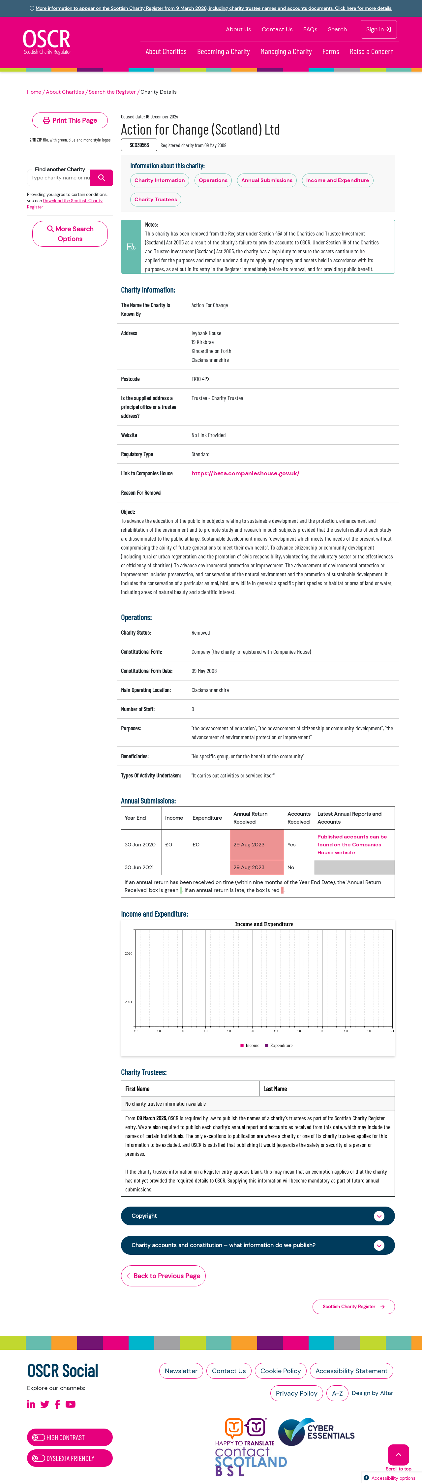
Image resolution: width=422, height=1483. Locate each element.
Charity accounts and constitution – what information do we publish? (227, 1246)
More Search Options (70, 234)
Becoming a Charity (223, 51)
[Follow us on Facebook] (57, 1406)
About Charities (166, 51)
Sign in (378, 29)
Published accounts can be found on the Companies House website (352, 844)
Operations (213, 180)
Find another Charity (60, 169)
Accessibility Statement (352, 1372)
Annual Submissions (266, 180)
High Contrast (58, 1438)
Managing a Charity (286, 51)
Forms (330, 51)
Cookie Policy (280, 1372)
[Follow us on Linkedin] (31, 1406)
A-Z (337, 1394)
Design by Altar (372, 1394)
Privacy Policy (296, 1394)
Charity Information (160, 180)
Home (34, 91)
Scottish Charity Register (354, 1308)
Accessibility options (393, 1478)
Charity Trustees (156, 199)
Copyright (145, 1216)
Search (337, 29)
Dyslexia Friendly (63, 1459)
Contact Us (277, 29)
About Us (238, 29)
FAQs (310, 29)
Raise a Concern (372, 51)
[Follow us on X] (44, 1406)
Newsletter (181, 1372)
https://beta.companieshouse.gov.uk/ (246, 473)
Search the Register (112, 91)
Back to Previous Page (163, 1277)
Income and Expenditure (337, 180)
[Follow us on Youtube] (70, 1406)
